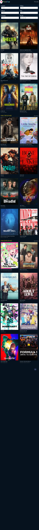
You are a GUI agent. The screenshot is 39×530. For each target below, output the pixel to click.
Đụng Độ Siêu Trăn (4, 151)
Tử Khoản (2, 456)
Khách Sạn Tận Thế (4, 462)
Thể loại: (2, 91)
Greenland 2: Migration (5, 147)
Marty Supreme (3, 321)
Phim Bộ (1, 86)
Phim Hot (2, 84)
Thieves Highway (4, 265)
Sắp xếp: (1, 99)
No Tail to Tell (3, 483)
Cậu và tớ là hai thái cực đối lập (7, 431)
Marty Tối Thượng (4, 319)
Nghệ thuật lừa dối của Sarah (6, 126)
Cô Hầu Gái (2, 132)
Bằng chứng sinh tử (4, 120)
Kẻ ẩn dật (2, 107)
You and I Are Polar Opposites (6, 433)
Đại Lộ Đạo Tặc (3, 263)
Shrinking (2, 445)
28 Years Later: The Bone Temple (7, 116)
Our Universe (3, 489)
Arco (1, 313)
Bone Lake (2, 284)
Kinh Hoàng (2, 288)
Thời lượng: (2, 97)
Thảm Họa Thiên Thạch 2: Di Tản (7, 145)
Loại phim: (2, 89)
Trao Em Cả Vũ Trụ (4, 487)
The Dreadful (3, 290)
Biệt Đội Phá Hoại (4, 139)
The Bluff (2, 277)
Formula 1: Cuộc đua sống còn (6, 474)
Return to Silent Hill (4, 302)
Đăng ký (1, 88)
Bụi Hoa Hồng (3, 449)
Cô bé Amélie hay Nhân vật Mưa (7, 269)
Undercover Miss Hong (5, 439)
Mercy (1, 122)
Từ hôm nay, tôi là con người (6, 481)
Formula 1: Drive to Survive (6, 476)
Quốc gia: (2, 93)
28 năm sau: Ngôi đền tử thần (6, 114)
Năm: (1, 95)
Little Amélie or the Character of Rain (8, 271)
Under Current (3, 309)
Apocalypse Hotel (4, 464)
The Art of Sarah (3, 128)
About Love (2, 452)
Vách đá (2, 275)
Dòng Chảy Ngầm (4, 306)
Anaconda (2, 153)
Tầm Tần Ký (3, 294)
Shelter (1, 109)
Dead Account (3, 458)
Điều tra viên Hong (4, 437)
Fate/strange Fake (4, 468)
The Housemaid (3, 134)
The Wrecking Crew (4, 141)
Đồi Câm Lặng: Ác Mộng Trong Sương (8, 300)
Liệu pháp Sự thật (4, 443)
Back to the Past (3, 296)
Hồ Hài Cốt (2, 282)
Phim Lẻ (1, 85)
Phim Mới (2, 87)
